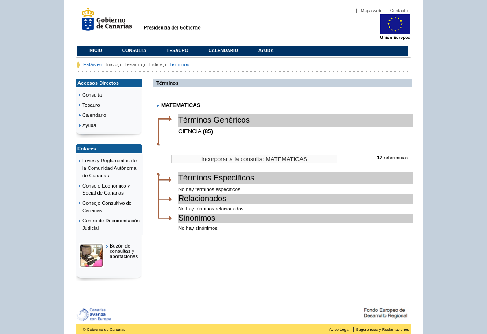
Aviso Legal (339, 329)
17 (379, 157)
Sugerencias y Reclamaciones (382, 329)
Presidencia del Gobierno (180, 23)
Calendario (223, 50)
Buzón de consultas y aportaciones (124, 251)
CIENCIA (189, 131)
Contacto (399, 10)
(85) (208, 131)
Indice (155, 64)
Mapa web (371, 10)
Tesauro (177, 50)
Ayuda (266, 50)
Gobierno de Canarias (104, 23)
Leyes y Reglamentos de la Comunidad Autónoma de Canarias (109, 168)
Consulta (134, 50)
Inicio (95, 50)
